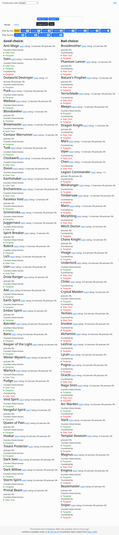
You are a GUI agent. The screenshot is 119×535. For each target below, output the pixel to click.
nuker (47, 31)
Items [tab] (16, 24)
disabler (82, 31)
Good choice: (13, 41)
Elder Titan (10, 52)
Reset (17, 31)
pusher (105, 31)
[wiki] (21, 46)
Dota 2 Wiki (92, 532)
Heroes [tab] (7, 24)
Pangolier (9, 55)
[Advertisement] (59, 9)
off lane (19, 35)
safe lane (32, 35)
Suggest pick (42, 24)
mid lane (45, 35)
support (94, 31)
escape (36, 31)
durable (70, 31)
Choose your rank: (10, 3)
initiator (58, 31)
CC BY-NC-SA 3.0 (52, 532)
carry (25, 31)
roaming (57, 35)
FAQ (115, 3)
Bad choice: (70, 41)
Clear (51, 24)
